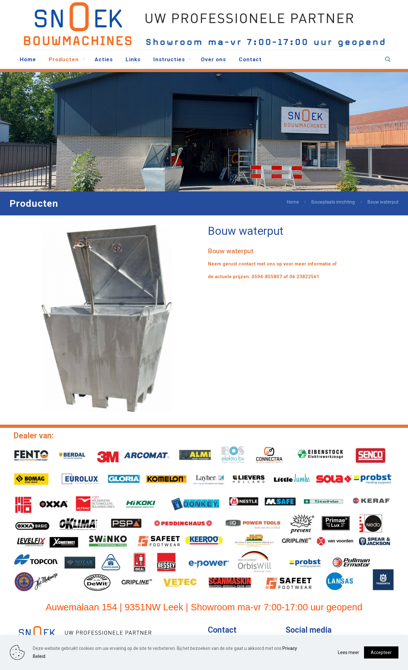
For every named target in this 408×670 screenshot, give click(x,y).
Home (293, 202)
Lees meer (348, 652)
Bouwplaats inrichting (333, 202)
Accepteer (381, 652)
